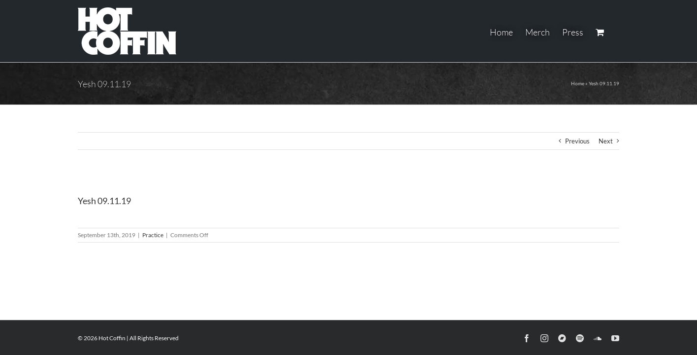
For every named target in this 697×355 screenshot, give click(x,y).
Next (606, 141)
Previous (577, 141)
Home (577, 83)
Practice (152, 235)
